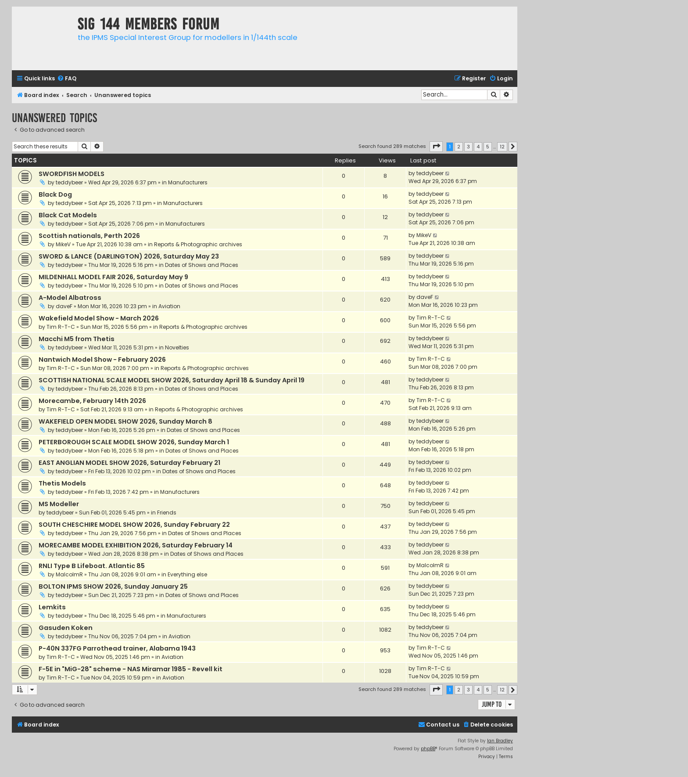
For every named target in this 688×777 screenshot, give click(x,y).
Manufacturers (188, 182)
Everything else (187, 574)
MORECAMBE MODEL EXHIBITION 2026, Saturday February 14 (136, 545)
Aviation (169, 306)
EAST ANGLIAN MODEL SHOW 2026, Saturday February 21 (129, 462)
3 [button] (468, 146)
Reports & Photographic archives (198, 244)
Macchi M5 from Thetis (77, 339)
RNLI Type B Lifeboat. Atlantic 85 (92, 565)
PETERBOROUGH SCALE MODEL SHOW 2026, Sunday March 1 (134, 442)
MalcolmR (69, 574)
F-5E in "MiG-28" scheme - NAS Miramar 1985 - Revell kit (130, 669)
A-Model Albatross (70, 297)
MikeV (63, 244)
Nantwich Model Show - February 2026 (102, 359)
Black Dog (55, 194)
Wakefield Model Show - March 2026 (99, 318)
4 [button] (478, 146)
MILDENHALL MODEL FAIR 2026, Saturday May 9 (113, 277)
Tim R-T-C (61, 327)
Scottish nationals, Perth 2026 (89, 235)
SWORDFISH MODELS (71, 173)
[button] (436, 146)
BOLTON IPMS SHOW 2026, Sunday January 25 (113, 586)
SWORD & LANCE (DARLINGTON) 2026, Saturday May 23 (129, 256)
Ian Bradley (500, 740)
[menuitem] (66, 79)
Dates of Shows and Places (201, 265)
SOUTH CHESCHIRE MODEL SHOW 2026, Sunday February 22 (134, 524)
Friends (166, 512)
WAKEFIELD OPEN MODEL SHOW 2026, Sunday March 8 (125, 421)
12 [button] (502, 146)
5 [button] (487, 146)
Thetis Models (62, 483)
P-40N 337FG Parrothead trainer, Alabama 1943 (117, 648)
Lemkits (52, 607)
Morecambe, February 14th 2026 (92, 400)
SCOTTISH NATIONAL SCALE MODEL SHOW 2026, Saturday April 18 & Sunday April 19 (172, 380)
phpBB (428, 748)
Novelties (177, 347)
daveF (64, 306)
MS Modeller (59, 504)
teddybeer (69, 182)
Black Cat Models (68, 215)
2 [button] (458, 146)
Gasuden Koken (66, 627)
